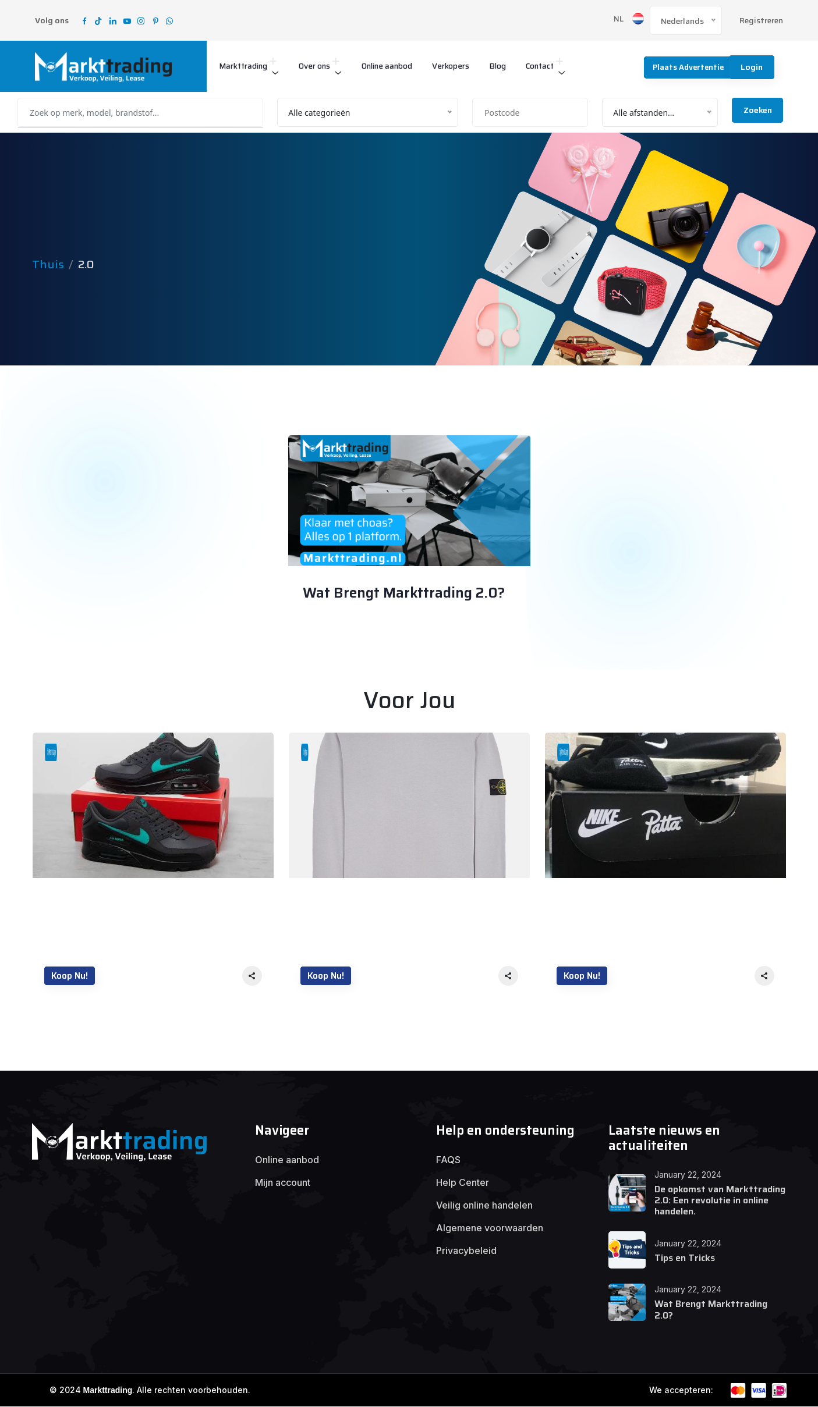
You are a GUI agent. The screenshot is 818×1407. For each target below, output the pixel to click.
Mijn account (282, 1183)
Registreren (761, 21)
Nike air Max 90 (82, 898)
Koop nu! (69, 976)
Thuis (48, 264)
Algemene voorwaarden (489, 1229)
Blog (525, 66)
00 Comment (348, 646)
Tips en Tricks (684, 1258)
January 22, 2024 (345, 462)
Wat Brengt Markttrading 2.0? (406, 593)
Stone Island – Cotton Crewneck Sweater (397, 898)
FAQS (448, 1161)
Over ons (324, 66)
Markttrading (247, 66)
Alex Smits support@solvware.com (392, 626)
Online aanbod (404, 66)
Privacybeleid (466, 1251)
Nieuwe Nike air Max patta (620, 898)
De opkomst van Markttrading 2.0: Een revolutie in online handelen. (719, 1200)
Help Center (462, 1183)
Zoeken (757, 110)
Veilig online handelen (484, 1206)
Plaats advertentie (683, 67)
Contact (571, 66)
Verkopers (476, 66)
